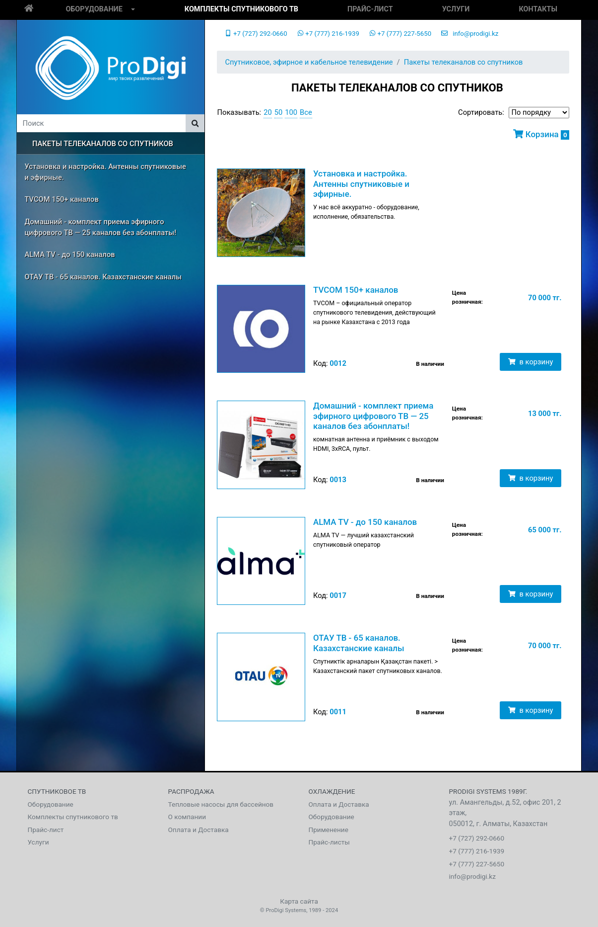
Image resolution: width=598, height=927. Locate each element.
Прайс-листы (329, 842)
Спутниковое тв (57, 791)
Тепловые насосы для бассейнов (221, 804)
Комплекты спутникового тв (241, 9)
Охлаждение (332, 791)
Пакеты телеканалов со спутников (102, 143)
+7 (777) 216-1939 (328, 33)
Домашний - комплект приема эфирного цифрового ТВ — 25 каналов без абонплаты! (101, 227)
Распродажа (191, 791)
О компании (187, 817)
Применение (328, 830)
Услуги (456, 9)
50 (278, 112)
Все (306, 112)
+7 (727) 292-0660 (256, 33)
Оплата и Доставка (198, 830)
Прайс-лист (370, 9)
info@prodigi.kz (469, 33)
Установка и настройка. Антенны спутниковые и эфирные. (105, 172)
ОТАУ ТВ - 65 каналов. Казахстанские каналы (103, 276)
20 (268, 112)
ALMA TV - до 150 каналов (70, 254)
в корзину (530, 361)
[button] (133, 10)
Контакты (538, 9)
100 (291, 112)
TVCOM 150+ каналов (62, 199)
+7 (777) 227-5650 (400, 33)
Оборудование (94, 9)
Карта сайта (299, 901)
